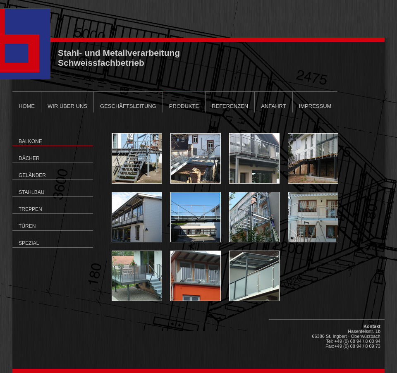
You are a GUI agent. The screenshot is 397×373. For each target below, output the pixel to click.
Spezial (29, 243)
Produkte (184, 106)
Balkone (30, 141)
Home (27, 106)
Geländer (32, 175)
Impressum (315, 106)
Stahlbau (31, 192)
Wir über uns (67, 106)
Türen (27, 226)
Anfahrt (273, 106)
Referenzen (230, 106)
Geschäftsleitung (128, 106)
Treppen (30, 209)
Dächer (29, 158)
